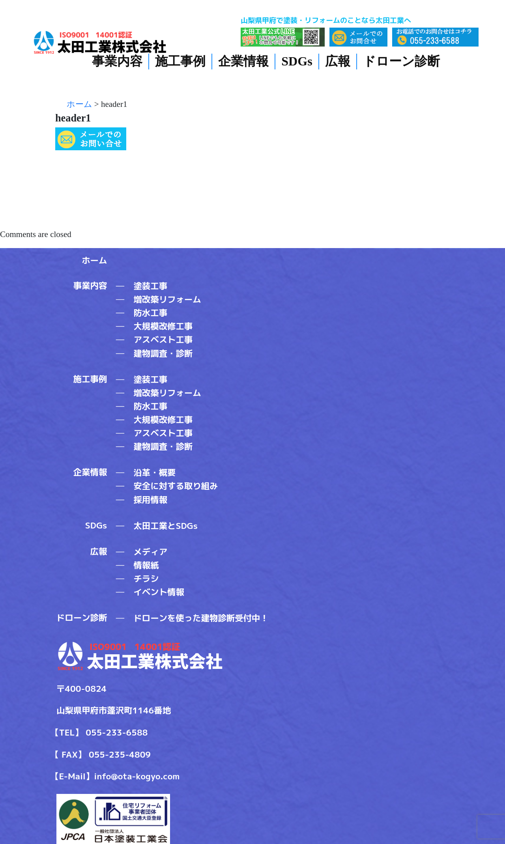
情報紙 (146, 565)
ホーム (94, 260)
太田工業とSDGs (165, 526)
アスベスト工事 (163, 339)
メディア (150, 552)
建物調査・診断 (163, 353)
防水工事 (150, 313)
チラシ (146, 578)
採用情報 (150, 500)
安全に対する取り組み (175, 486)
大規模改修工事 (163, 326)
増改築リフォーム (167, 299)
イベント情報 (158, 592)
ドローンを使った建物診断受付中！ (200, 618)
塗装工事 (150, 286)
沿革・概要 (154, 472)
